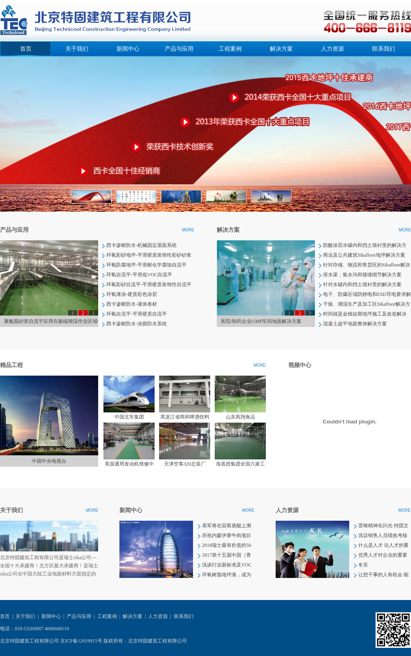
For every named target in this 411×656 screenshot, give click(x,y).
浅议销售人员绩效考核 (382, 535)
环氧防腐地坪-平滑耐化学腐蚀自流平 (146, 265)
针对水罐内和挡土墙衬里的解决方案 (362, 284)
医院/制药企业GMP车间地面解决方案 (261, 321)
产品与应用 (179, 49)
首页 (25, 49)
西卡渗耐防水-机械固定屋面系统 (141, 245)
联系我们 (383, 49)
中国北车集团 (129, 417)
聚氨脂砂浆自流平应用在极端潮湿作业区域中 (53, 321)
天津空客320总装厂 (185, 464)
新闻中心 (128, 49)
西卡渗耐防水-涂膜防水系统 (136, 324)
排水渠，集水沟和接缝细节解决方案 (362, 275)
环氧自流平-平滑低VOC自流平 (139, 275)
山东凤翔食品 (240, 417)
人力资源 (332, 49)
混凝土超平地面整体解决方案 (355, 324)
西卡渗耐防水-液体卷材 (131, 304)
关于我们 (76, 49)
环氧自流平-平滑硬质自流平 (136, 314)
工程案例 (230, 49)
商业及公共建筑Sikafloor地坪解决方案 (364, 255)
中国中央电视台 (49, 461)
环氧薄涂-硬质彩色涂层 (131, 294)
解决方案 (281, 49)
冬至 (363, 565)
